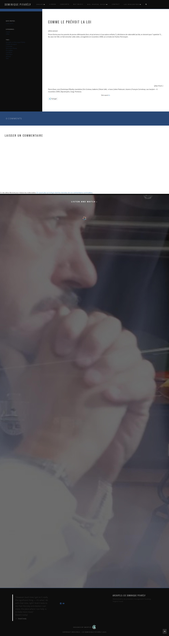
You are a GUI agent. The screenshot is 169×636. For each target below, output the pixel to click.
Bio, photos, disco (96, 4)
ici (109, 95)
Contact (116, 4)
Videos (52, 4)
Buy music (78, 4)
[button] (146, 4)
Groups (39, 4)
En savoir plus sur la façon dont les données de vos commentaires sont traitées (64, 192)
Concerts (64, 4)
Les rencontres (131, 4)
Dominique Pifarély (18, 4)
